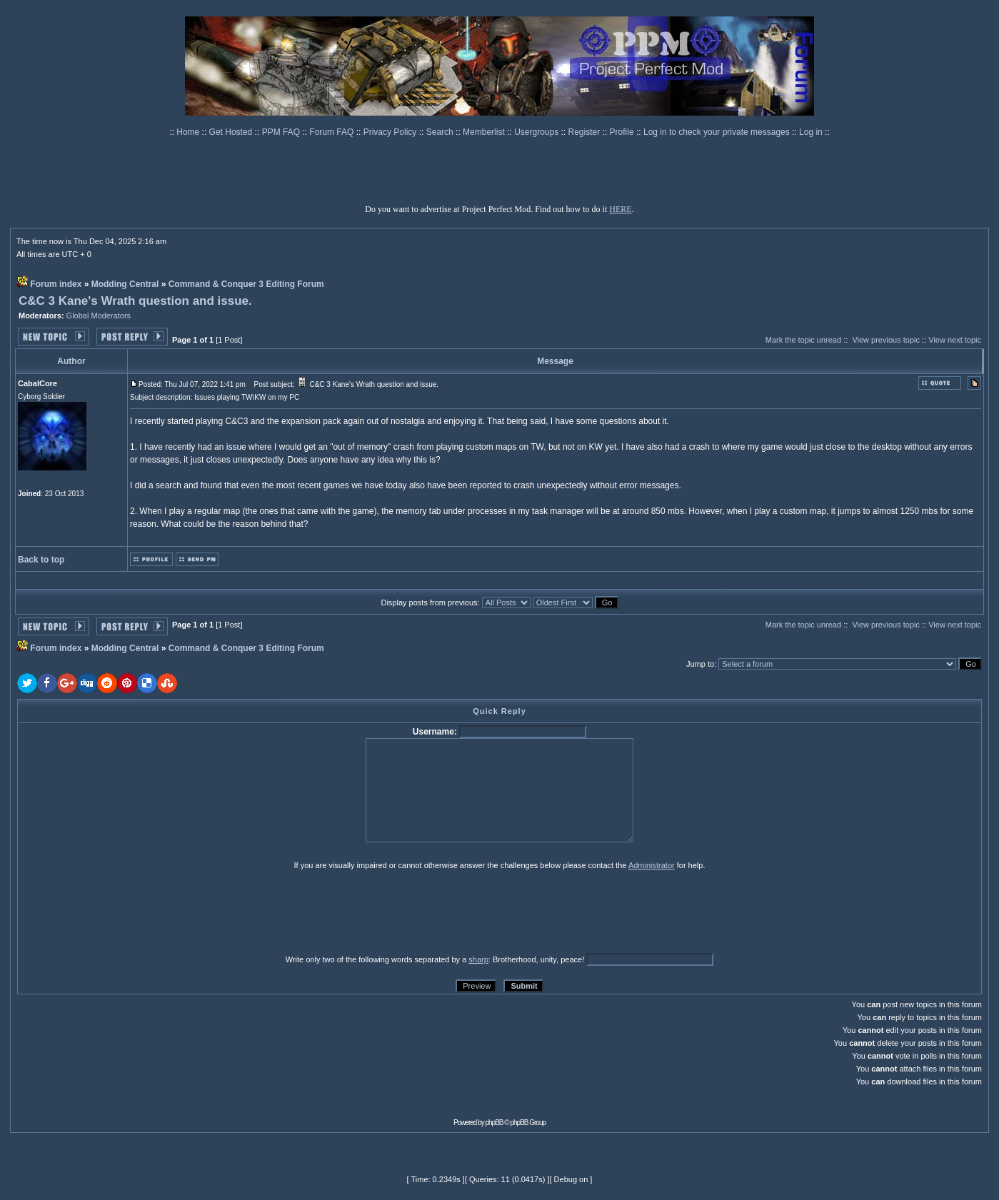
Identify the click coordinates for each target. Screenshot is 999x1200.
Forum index (55, 284)
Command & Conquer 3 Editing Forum (246, 284)
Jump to (700, 664)
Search (441, 132)
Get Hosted (232, 132)
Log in (811, 132)
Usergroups (537, 132)
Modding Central (125, 284)
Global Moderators (98, 315)
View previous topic (886, 340)
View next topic (954, 340)
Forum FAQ (332, 132)
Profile (623, 132)
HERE (620, 209)
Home (188, 132)
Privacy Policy (391, 132)
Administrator (651, 865)
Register (585, 132)
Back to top (41, 560)
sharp (478, 959)
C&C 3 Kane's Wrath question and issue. (135, 301)
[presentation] (127, 911)
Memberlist (485, 132)
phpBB (494, 1122)
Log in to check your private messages (717, 132)
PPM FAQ (282, 132)
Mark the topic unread (803, 340)
